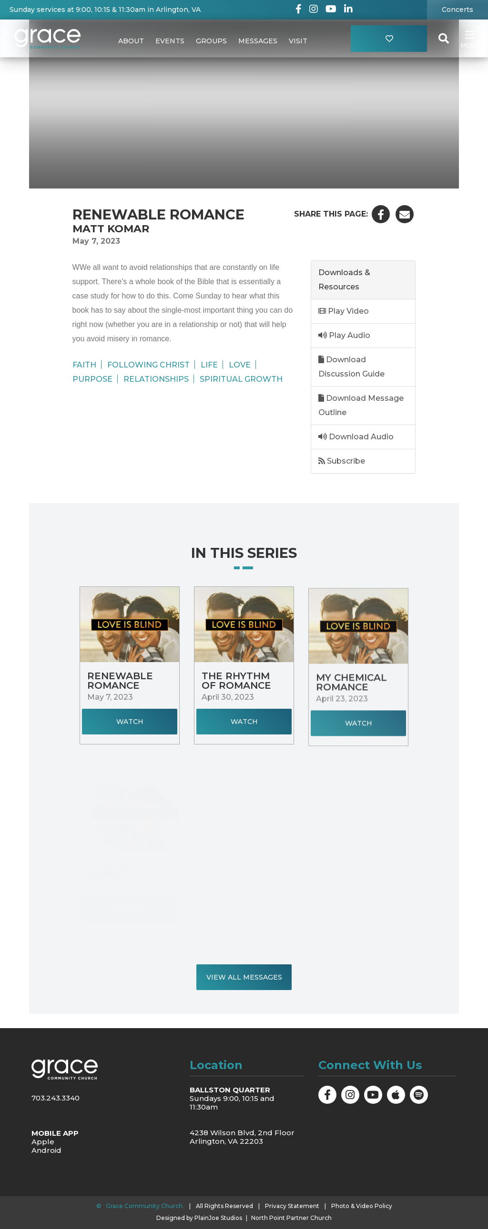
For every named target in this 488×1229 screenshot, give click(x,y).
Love (240, 364)
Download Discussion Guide (351, 366)
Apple (42, 1141)
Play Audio (344, 335)
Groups (211, 41)
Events (169, 41)
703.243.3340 (55, 1097)
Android (46, 1150)
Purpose (92, 379)
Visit (298, 41)
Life (209, 364)
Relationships (156, 379)
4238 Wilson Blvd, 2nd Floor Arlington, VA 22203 (242, 1137)
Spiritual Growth (241, 379)
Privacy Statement (292, 1205)
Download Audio (356, 436)
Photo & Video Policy (361, 1205)
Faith (84, 364)
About (131, 41)
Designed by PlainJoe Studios (199, 1218)
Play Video (343, 311)
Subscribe (341, 461)
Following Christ (148, 364)
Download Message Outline (361, 405)
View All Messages (244, 977)
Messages (257, 41)
